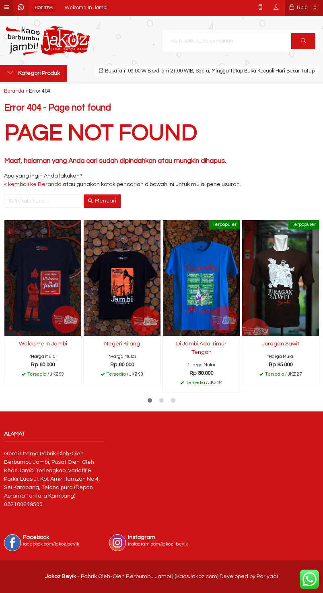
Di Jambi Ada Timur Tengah (201, 348)
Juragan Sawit (280, 344)
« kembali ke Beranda (33, 184)
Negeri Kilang (122, 344)
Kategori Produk (33, 73)
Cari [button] (303, 43)
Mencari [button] (102, 201)
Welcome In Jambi (86, 7)
